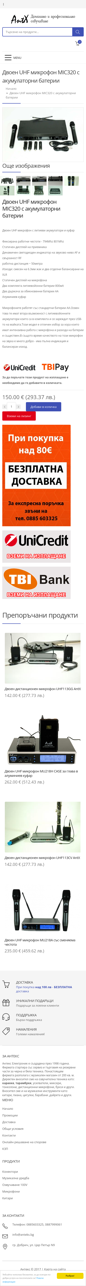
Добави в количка (44, 407)
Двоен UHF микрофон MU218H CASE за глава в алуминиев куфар (41, 773)
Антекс (25, 1269)
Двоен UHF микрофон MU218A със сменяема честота (40, 942)
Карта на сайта (55, 1269)
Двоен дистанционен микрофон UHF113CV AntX (42, 857)
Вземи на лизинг (19, 416)
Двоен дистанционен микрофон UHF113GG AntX (43, 688)
